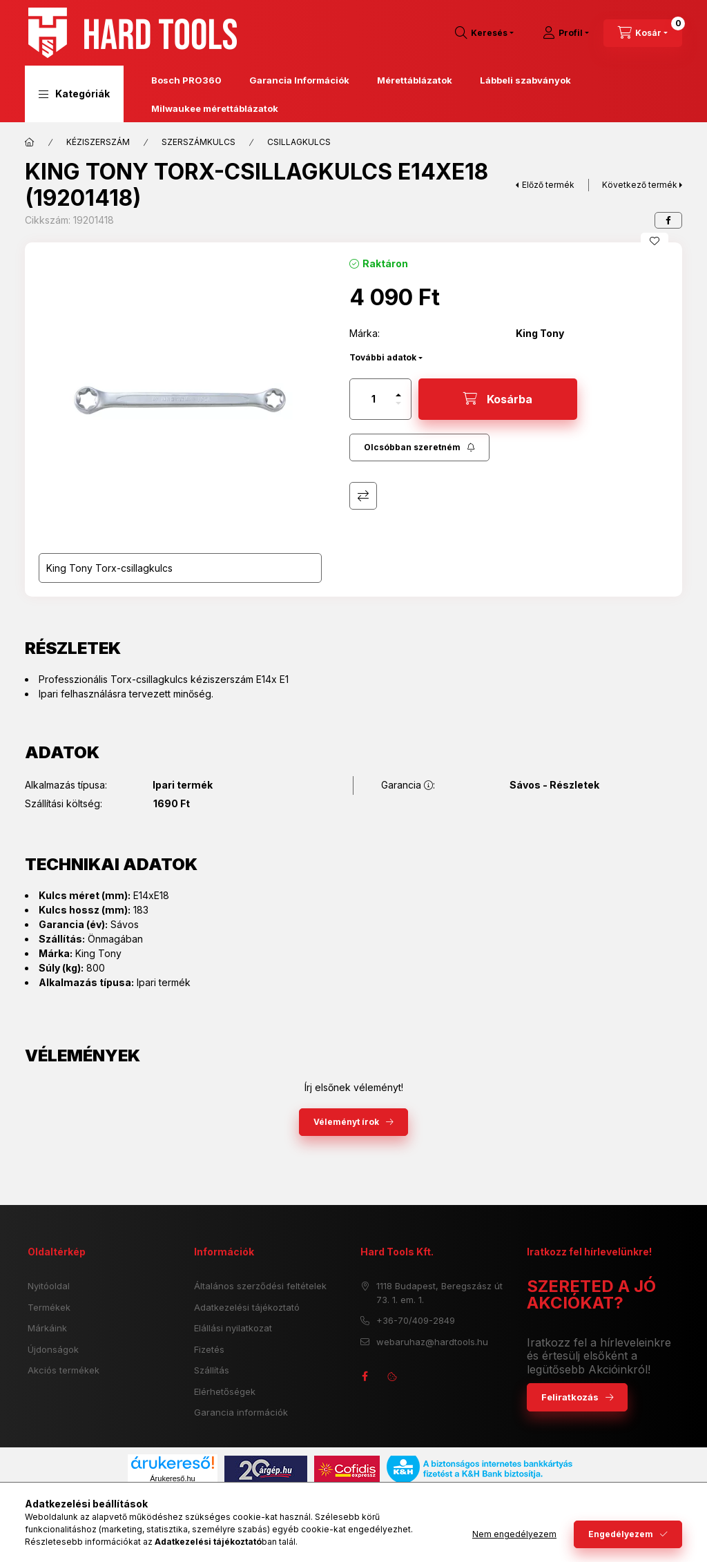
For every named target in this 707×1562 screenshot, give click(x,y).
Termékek (49, 1307)
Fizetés (209, 1349)
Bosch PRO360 (186, 80)
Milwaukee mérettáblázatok (214, 108)
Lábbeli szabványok (525, 80)
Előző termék (548, 185)
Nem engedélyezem (514, 1534)
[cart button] (642, 33)
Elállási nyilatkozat (233, 1327)
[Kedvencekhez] (654, 241)
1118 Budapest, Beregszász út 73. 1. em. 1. (439, 1292)
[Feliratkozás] (419, 447)
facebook (364, 1376)
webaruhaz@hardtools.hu (432, 1341)
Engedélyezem (620, 1534)
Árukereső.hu (172, 1478)
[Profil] (565, 33)
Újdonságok (53, 1349)
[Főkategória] (30, 142)
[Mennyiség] (373, 399)
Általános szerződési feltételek (260, 1285)
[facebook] (668, 220)
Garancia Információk (299, 80)
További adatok (382, 357)
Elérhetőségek (224, 1391)
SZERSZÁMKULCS (198, 142)
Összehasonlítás (363, 496)
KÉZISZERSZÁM (98, 142)
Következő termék (639, 185)
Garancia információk (241, 1412)
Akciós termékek (63, 1370)
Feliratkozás (570, 1396)
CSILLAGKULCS (299, 142)
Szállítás (211, 1370)
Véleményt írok (346, 1122)
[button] (74, 94)
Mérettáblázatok (414, 80)
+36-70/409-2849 (415, 1320)
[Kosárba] (497, 399)
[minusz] (398, 403)
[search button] (484, 33)
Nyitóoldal (49, 1285)
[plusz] (398, 395)
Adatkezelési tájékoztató (247, 1307)
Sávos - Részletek (554, 785)
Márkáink (47, 1327)
